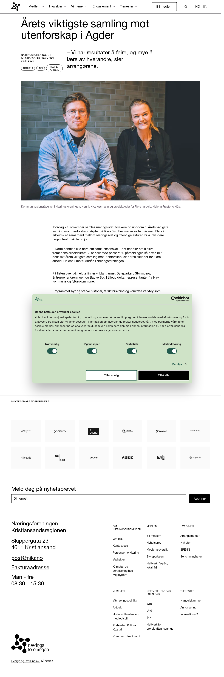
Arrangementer (189, 535)
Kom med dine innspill (127, 636)
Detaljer (179, 379)
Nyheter (185, 542)
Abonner (200, 499)
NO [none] (197, 6)
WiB (149, 603)
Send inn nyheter (191, 556)
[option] (205, 7)
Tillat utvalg (111, 390)
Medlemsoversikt (157, 549)
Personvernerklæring (126, 552)
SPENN (185, 549)
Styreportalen (155, 556)
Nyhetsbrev (154, 542)
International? (189, 614)
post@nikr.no (27, 557)
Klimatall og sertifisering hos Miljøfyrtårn (123, 571)
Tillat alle (164, 390)
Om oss (118, 538)
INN (149, 617)
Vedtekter (119, 559)
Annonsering (188, 607)
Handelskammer (191, 600)
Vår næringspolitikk (125, 600)
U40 (149, 610)
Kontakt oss (120, 545)
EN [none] (205, 6)
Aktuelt (117, 607)
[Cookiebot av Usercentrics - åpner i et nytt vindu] (175, 314)
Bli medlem (164, 6)
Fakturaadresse (30, 567)
